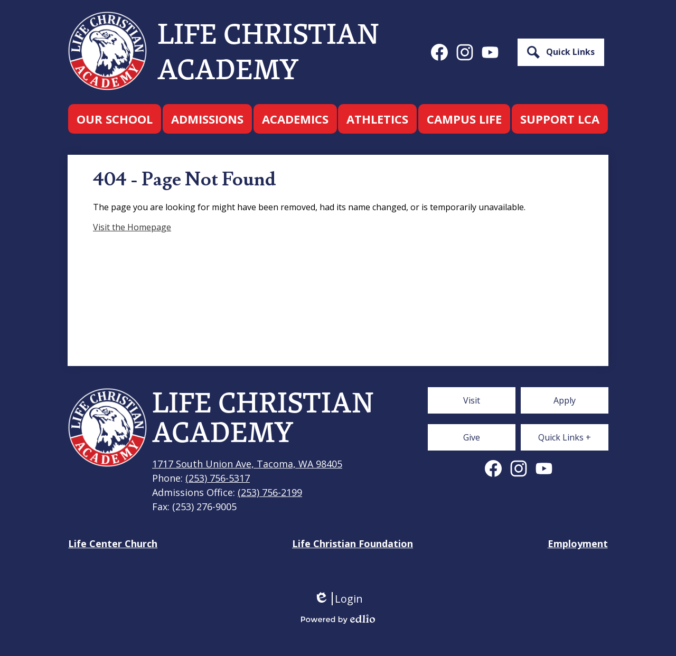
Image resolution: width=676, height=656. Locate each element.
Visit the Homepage (132, 227)
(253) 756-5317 (217, 478)
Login (338, 598)
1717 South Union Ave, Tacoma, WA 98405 (247, 463)
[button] (114, 119)
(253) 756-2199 (270, 492)
